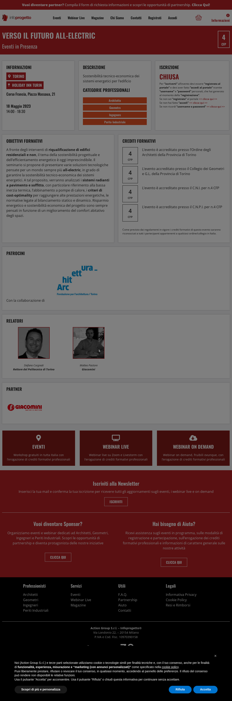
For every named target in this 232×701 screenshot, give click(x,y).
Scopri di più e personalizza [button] (40, 689)
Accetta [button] (205, 689)
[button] (215, 655)
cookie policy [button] (170, 667)
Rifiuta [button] (180, 689)
